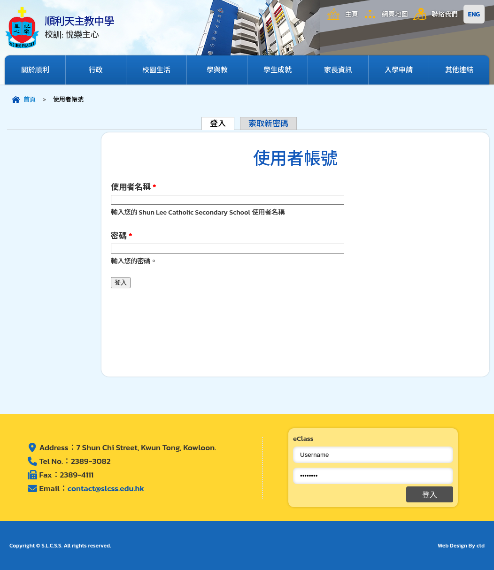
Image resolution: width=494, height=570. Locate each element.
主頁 (351, 14)
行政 (96, 69)
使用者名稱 (133, 187)
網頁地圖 (395, 14)
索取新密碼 (268, 123)
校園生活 (156, 69)
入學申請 (399, 69)
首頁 (29, 99)
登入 (222, 123)
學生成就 (277, 69)
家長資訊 (338, 69)
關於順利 (35, 69)
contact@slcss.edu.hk (106, 488)
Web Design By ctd (461, 545)
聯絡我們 (445, 14)
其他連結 (459, 69)
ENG (474, 14)
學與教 (217, 69)
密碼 (121, 236)
